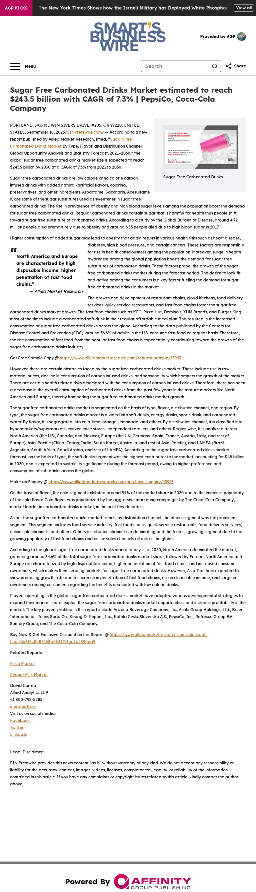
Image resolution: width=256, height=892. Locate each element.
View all (244, 7)
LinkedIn (18, 734)
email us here (23, 706)
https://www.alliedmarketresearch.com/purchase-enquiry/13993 (111, 481)
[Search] (175, 66)
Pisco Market (22, 663)
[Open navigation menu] (23, 66)
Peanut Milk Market (29, 674)
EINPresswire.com (84, 132)
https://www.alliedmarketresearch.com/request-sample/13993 (120, 357)
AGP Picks (16, 7)
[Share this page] (235, 66)
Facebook (20, 720)
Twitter (17, 727)
